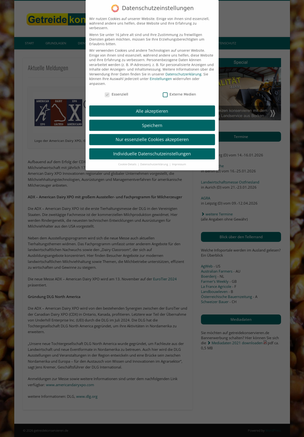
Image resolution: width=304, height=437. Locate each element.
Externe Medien (179, 88)
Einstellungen (161, 72)
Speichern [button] (152, 119)
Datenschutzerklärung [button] (154, 157)
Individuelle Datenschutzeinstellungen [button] (152, 147)
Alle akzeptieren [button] (152, 104)
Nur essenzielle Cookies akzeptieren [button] (152, 133)
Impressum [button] (179, 157)
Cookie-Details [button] (127, 157)
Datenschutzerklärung (183, 67)
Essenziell (116, 88)
